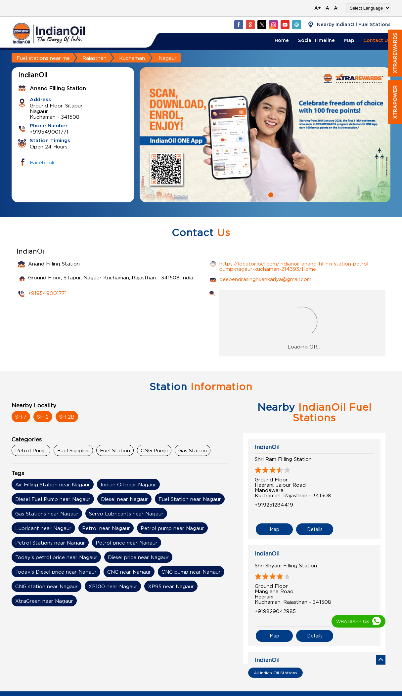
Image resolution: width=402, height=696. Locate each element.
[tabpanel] (265, 134)
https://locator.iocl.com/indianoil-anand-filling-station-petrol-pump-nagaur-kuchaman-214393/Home (294, 266)
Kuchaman (132, 58)
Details (315, 529)
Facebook (42, 162)
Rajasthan (94, 58)
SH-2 (43, 416)
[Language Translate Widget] (368, 8)
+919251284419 (274, 504)
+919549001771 (47, 293)
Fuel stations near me (43, 58)
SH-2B (66, 416)
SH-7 (20, 416)
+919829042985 (275, 611)
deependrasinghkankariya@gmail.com (265, 279)
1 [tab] (260, 194)
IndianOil (267, 447)
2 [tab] (270, 194)
